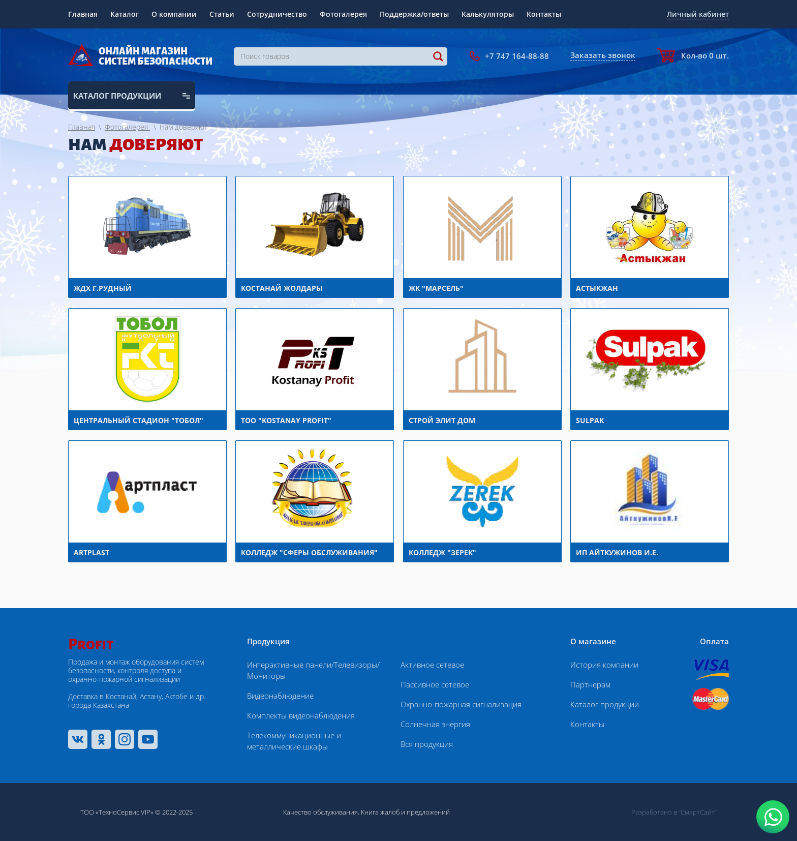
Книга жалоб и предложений (405, 812)
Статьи (221, 14)
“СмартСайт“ (698, 812)
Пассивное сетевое (435, 684)
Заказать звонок (602, 55)
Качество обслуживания (320, 812)
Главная (83, 14)
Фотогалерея (343, 14)
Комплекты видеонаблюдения (301, 715)
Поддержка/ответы (414, 14)
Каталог (124, 14)
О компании (174, 14)
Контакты (544, 14)
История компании (604, 664)
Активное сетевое (432, 664)
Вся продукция (427, 744)
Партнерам (590, 684)
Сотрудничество (277, 14)
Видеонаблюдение (280, 695)
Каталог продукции (604, 704)
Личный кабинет (698, 14)
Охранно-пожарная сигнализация (461, 704)
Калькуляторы (488, 14)
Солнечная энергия (435, 724)
